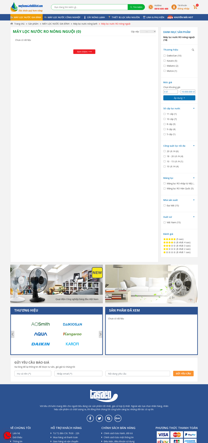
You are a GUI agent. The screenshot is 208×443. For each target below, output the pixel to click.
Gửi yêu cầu (183, 373)
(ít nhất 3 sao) (176, 245)
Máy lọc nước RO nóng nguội (115, 23)
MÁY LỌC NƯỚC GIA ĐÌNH (55, 23)
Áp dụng (179, 97)
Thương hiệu (170, 49)
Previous (12, 334)
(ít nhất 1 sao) (176, 252)
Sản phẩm (33, 23)
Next (100, 334)
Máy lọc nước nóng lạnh (85, 23)
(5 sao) (173, 239)
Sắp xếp (135, 31)
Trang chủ (17, 23)
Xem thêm (84, 51)
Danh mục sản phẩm (176, 32)
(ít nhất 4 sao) (176, 242)
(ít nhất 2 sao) (176, 248)
